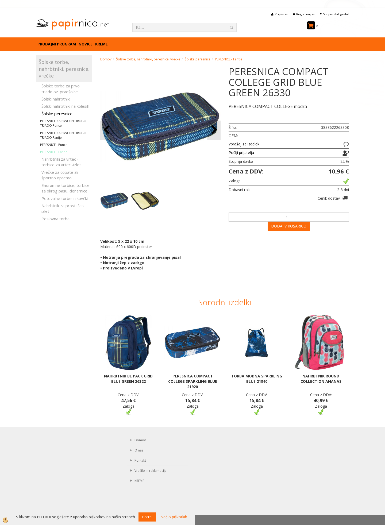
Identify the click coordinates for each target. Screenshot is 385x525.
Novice (86, 44)
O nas (138, 450)
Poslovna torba (55, 218)
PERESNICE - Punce (53, 144)
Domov (105, 59)
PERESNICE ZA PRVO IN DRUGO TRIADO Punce (63, 123)
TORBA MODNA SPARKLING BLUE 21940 (256, 378)
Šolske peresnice (56, 113)
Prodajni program (56, 44)
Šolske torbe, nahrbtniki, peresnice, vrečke (148, 59)
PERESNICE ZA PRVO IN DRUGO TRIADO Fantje (63, 135)
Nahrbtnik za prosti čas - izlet (63, 208)
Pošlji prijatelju (241, 152)
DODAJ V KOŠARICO (288, 226)
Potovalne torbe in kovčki (64, 198)
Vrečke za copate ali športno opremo (59, 174)
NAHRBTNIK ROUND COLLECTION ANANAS (321, 378)
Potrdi (147, 516)
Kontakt (140, 460)
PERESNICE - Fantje (53, 152)
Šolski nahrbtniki (55, 99)
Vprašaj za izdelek (244, 143)
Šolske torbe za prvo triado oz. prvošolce (60, 88)
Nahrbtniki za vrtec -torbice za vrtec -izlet (61, 161)
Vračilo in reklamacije (150, 470)
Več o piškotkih (174, 516)
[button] (214, 130)
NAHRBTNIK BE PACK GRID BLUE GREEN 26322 (128, 378)
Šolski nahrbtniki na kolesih (65, 106)
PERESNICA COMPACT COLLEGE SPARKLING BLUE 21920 (192, 381)
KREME (101, 44)
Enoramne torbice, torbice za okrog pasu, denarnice (65, 188)
